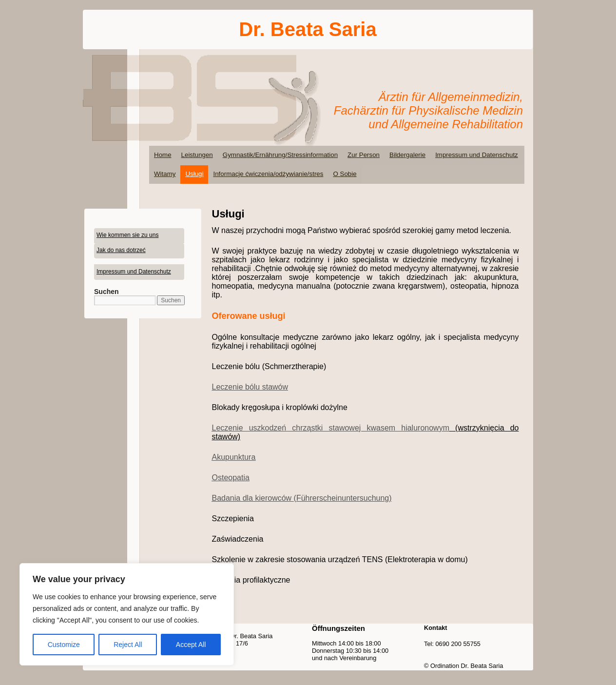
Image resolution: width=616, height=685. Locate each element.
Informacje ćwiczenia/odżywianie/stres (268, 173)
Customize (64, 644)
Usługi (194, 173)
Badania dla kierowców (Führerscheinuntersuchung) (302, 498)
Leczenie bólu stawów (250, 387)
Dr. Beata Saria (307, 29)
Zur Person (363, 154)
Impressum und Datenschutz (476, 154)
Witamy (164, 173)
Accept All (191, 644)
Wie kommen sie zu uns (127, 235)
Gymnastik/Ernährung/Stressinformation (280, 154)
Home (163, 154)
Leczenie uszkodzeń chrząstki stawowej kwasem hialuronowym (330, 428)
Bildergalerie (407, 154)
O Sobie (344, 173)
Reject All (128, 644)
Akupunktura (234, 457)
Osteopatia (231, 477)
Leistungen (197, 154)
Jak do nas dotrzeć (121, 250)
